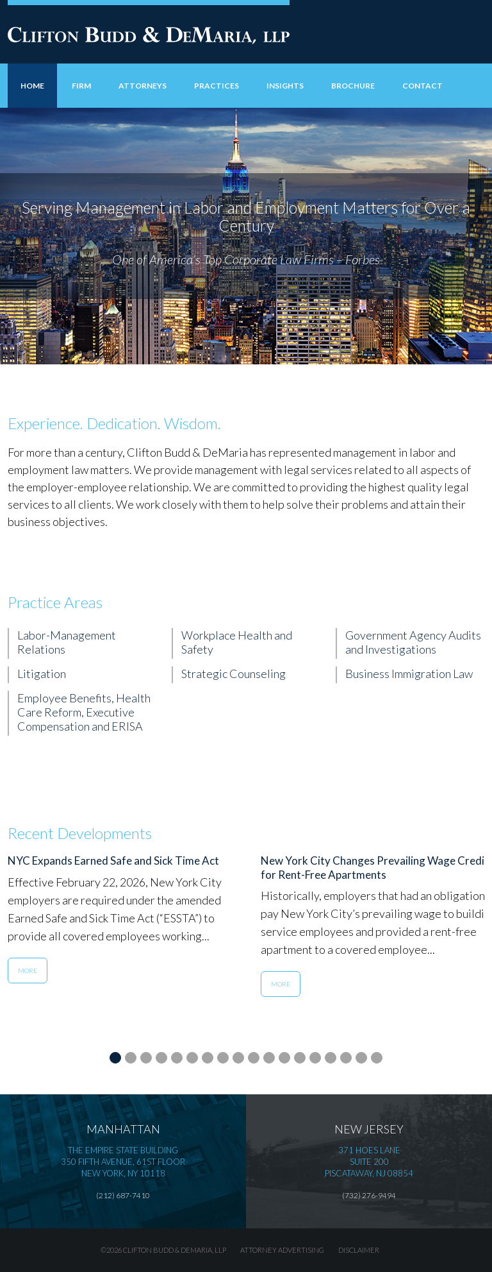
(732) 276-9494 (369, 1195)
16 (346, 1056)
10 (253, 1056)
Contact (422, 85)
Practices (216, 85)
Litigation (41, 673)
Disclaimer (358, 1250)
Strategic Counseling (233, 673)
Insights (285, 85)
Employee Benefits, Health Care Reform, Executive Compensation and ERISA (84, 712)
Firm (81, 85)
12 (284, 1056)
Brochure (353, 85)
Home (32, 85)
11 (269, 1056)
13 (300, 1056)
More (27, 970)
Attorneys (143, 85)
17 (361, 1056)
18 (376, 1056)
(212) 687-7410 (123, 1195)
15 (330, 1056)
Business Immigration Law (409, 673)
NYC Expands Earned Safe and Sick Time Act (113, 860)
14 (315, 1056)
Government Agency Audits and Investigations (413, 642)
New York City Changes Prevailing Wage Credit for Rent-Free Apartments (375, 867)
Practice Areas (55, 602)
